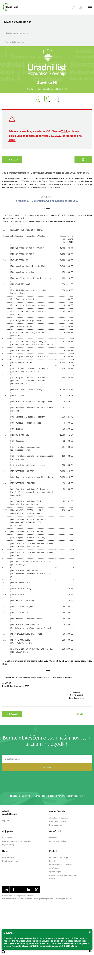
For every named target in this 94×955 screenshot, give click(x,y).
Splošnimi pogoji (37, 795)
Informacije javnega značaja (60, 864)
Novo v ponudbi (8, 837)
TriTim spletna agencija (42, 898)
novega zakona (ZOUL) (28, 938)
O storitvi (53, 837)
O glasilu (5, 820)
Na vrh (80, 713)
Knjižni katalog (8, 845)
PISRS (12, 140)
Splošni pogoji (55, 871)
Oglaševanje (54, 868)
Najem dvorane (55, 825)
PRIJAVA (47, 767)
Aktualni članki (8, 857)
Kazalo (12, 159)
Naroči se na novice (10, 861)
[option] (47, 82)
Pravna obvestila (9, 898)
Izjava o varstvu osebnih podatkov (63, 875)
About (64, 857)
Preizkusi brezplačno (57, 841)
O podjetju (53, 857)
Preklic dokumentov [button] (16, 42)
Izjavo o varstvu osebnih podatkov (66, 795)
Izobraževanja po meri (58, 821)
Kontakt (52, 861)
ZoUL (64, 131)
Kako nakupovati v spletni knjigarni (16, 841)
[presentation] (47, 784)
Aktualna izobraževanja (58, 818)
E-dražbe (52, 879)
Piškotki (21, 898)
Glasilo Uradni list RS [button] (17, 33)
